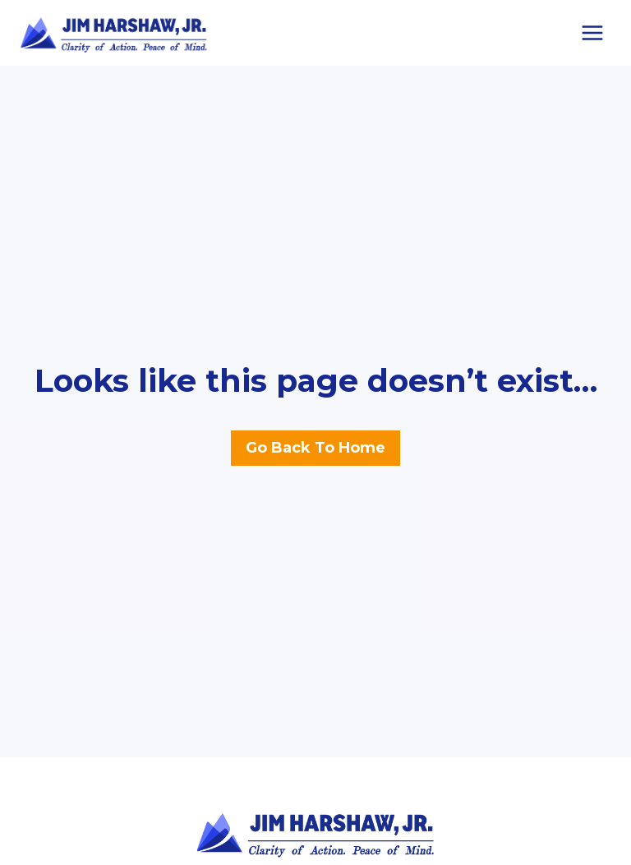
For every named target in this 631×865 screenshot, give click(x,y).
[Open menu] (592, 32)
